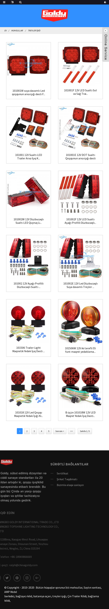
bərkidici (9, 596)
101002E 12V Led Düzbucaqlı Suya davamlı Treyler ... (80, 285)
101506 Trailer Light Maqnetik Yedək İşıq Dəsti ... (28, 349)
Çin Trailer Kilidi (77, 596)
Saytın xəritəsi (92, 587)
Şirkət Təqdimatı (59, 479)
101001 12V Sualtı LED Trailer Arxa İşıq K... (28, 156)
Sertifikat (55, 473)
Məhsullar (17, 30)
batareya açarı (42, 596)
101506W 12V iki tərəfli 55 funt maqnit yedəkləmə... (80, 350)
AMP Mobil (10, 592)
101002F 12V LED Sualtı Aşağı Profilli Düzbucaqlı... (80, 221)
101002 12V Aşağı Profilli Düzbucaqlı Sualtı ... (28, 285)
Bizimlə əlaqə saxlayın (62, 485)
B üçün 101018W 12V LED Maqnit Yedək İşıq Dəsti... (80, 414)
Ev (5, 30)
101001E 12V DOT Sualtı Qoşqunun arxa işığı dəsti (80, 156)
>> (71, 431)
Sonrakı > (59, 431)
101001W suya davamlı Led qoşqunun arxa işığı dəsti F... (28, 92)
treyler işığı (59, 596)
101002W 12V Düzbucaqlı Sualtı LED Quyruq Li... (29, 221)
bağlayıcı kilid (24, 596)
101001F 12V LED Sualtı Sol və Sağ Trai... (80, 92)
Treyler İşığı (34, 30)
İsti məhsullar (74, 587)
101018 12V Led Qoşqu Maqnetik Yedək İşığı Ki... (28, 414)
